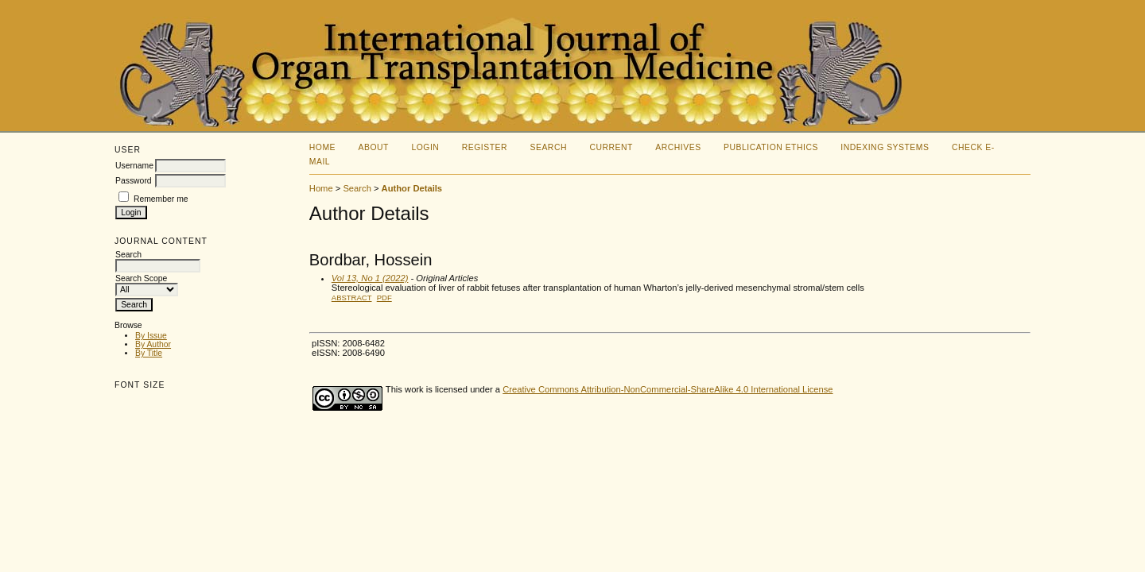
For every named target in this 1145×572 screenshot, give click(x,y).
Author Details (412, 188)
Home (322, 147)
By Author (153, 344)
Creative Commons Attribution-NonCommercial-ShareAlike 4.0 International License (668, 389)
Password (133, 180)
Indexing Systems (884, 147)
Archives (678, 147)
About (374, 147)
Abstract (352, 297)
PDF (384, 297)
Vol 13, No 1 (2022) (370, 278)
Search (548, 147)
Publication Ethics (771, 147)
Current (610, 147)
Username (134, 165)
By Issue (151, 335)
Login (425, 147)
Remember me (161, 199)
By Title (148, 353)
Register (484, 147)
